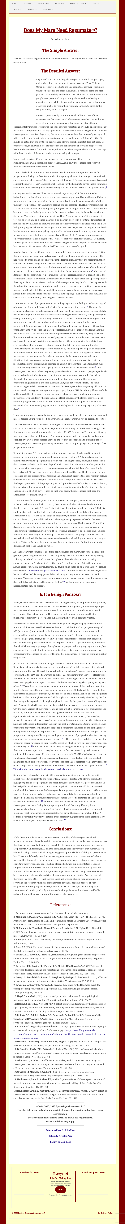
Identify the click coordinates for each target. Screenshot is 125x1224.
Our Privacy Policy (105, 1213)
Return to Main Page (60, 1141)
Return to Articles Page (60, 1135)
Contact (97, 3)
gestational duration (54, 570)
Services (59, 3)
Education (43, 3)
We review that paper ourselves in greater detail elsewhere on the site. (48, 769)
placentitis (33, 570)
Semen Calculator (78, 3)
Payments (32, 10)
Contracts (17, 10)
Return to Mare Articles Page (60, 1130)
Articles (27, 3)
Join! (60, 1189)
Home (14, 3)
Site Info (47, 10)
